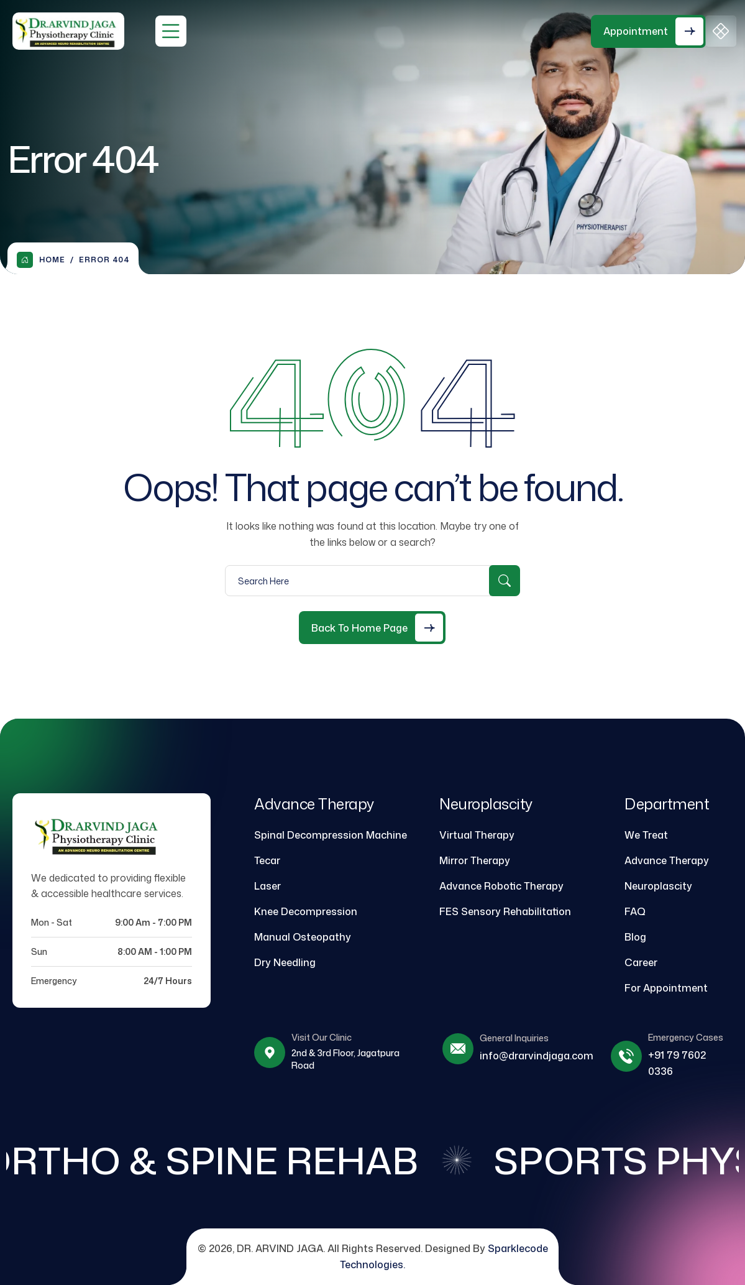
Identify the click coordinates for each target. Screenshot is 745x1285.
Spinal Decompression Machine (330, 835)
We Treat (646, 835)
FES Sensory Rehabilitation (505, 911)
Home (41, 260)
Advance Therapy (666, 860)
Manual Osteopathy (302, 937)
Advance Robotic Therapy (501, 886)
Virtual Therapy (476, 835)
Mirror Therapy (474, 860)
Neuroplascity (658, 886)
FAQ (635, 911)
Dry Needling (285, 962)
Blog (635, 937)
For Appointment (666, 988)
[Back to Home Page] (372, 627)
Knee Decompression (305, 911)
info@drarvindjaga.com (536, 1055)
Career (640, 962)
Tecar (267, 860)
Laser (267, 886)
